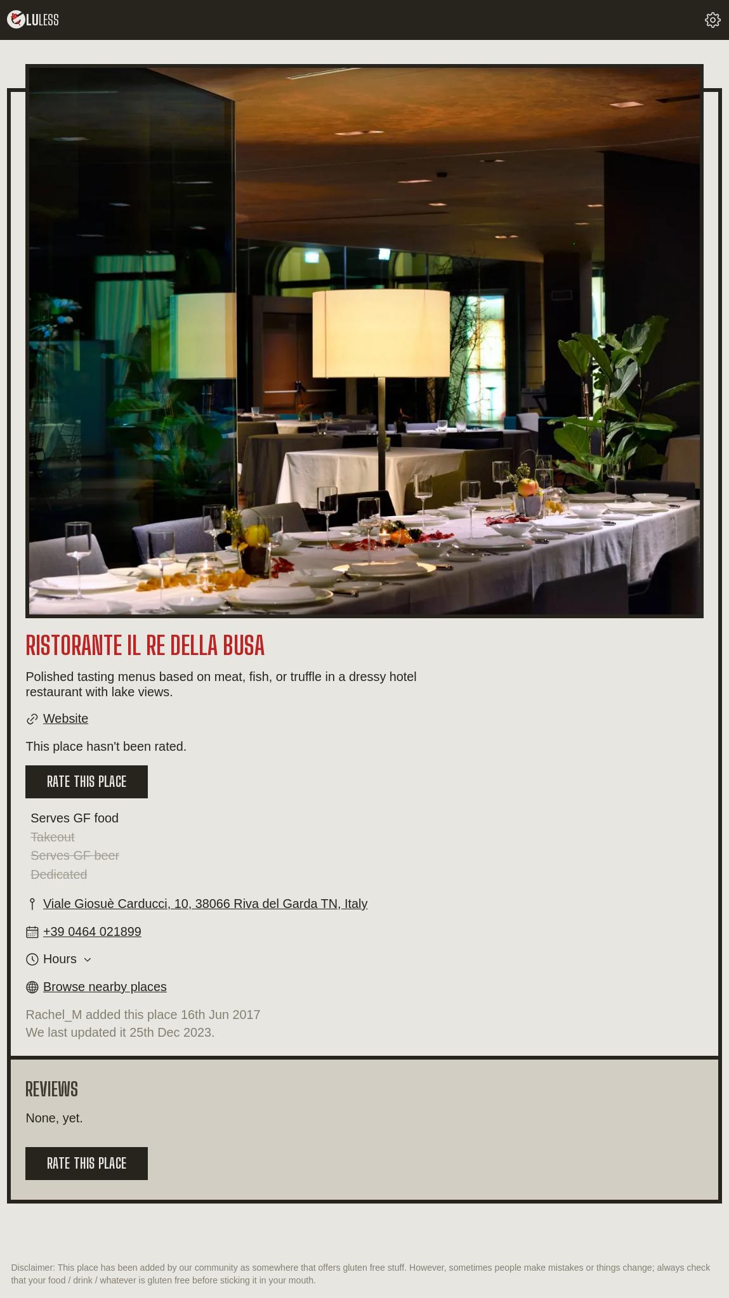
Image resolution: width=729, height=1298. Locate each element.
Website (65, 718)
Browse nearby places (105, 987)
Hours (59, 959)
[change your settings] (712, 20)
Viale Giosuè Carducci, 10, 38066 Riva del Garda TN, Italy (205, 904)
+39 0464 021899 (92, 931)
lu (33, 20)
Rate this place (86, 781)
